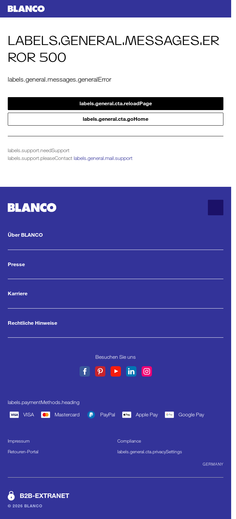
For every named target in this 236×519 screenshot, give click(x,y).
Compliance (129, 441)
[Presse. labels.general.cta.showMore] (115, 264)
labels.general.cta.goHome (115, 119)
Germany (213, 464)
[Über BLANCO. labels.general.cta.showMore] (115, 235)
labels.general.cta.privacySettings (149, 451)
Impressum (19, 441)
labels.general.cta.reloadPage (116, 103)
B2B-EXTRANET (44, 495)
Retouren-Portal (23, 451)
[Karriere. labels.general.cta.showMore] (115, 293)
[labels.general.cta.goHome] (26, 9)
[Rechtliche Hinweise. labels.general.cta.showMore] (115, 323)
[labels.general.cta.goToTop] (215, 207)
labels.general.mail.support (103, 158)
